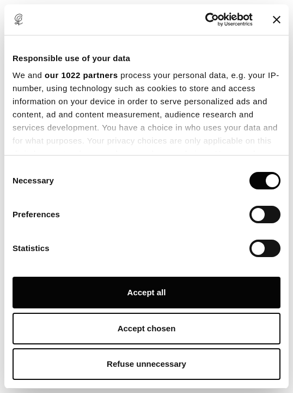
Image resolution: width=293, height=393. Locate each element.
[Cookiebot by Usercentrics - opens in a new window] (205, 20)
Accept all (146, 292)
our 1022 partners (81, 75)
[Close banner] (276, 19)
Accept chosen (147, 328)
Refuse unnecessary (146, 363)
